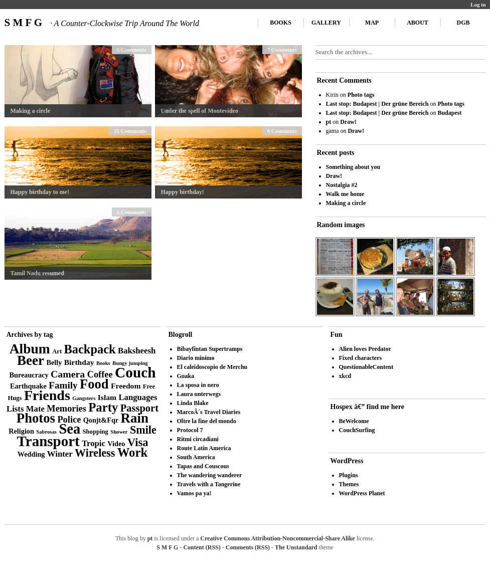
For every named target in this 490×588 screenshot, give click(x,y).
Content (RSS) (201, 547)
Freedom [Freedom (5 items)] (125, 385)
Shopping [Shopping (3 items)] (95, 431)
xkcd (345, 375)
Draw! (348, 121)
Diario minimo (196, 357)
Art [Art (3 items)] (57, 351)
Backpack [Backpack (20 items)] (90, 349)
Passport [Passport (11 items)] (139, 408)
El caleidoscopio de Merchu (212, 366)
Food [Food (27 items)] (94, 383)
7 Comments (282, 50)
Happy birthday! (182, 191)
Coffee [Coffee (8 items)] (100, 374)
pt (329, 121)
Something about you (353, 166)
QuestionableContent (366, 366)
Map (372, 22)
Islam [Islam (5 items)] (107, 397)
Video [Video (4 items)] (116, 444)
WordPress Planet (362, 493)
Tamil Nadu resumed (37, 273)
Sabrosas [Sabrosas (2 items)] (46, 432)
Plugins (348, 475)
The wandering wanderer (209, 475)
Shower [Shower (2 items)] (118, 432)
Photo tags (361, 94)
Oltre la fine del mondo (206, 421)
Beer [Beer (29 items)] (30, 360)
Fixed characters (360, 357)
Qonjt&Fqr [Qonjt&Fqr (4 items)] (100, 420)
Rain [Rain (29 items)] (135, 418)
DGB (462, 22)
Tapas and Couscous (203, 466)
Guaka (186, 375)
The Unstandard (296, 547)
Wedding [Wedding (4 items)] (31, 454)
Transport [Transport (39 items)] (48, 441)
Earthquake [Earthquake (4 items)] (28, 386)
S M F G (102, 23)
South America (196, 457)
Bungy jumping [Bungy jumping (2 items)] (130, 363)
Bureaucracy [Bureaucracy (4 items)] (28, 375)
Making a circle (31, 110)
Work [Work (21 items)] (132, 452)
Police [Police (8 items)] (69, 420)
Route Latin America (204, 448)
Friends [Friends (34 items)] (47, 395)
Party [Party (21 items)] (103, 407)
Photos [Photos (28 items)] (36, 418)
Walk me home (345, 194)
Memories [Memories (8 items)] (66, 409)
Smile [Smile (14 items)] (143, 430)
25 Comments (130, 131)
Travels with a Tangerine (209, 484)
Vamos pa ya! (194, 493)
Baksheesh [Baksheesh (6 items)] (136, 350)
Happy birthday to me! (40, 191)
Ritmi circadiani (198, 439)
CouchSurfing (357, 430)
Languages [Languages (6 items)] (137, 397)
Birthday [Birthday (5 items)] (79, 362)
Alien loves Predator (365, 348)
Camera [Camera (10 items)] (68, 373)
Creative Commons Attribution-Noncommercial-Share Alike (277, 538)
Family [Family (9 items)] (63, 385)
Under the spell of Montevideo (199, 110)
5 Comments (131, 50)
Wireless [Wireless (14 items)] (95, 453)
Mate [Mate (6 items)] (35, 409)
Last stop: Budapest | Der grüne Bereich (377, 103)
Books (280, 22)
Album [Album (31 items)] (30, 348)
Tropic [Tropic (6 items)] (93, 443)
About (417, 22)
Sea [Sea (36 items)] (69, 429)
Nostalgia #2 (342, 184)
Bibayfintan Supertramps (210, 348)
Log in (477, 5)
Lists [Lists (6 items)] (15, 409)
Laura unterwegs (199, 394)
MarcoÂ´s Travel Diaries (209, 412)
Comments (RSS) (248, 547)
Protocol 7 (190, 430)
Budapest (449, 112)
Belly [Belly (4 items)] (54, 362)
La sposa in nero (198, 384)
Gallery (326, 22)
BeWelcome (354, 421)
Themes (349, 484)
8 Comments (282, 131)
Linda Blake (193, 403)
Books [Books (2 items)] (103, 363)
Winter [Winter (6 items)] (60, 454)
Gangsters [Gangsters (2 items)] (83, 398)
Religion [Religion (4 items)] (21, 431)
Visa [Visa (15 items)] (137, 442)
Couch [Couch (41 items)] (135, 372)
